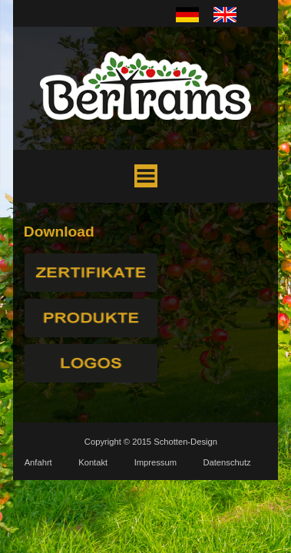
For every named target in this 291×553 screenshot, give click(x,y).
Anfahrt (38, 462)
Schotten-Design (185, 441)
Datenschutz (226, 462)
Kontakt (92, 462)
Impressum (155, 462)
